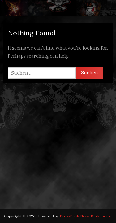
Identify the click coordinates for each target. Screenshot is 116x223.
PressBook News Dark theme (86, 216)
